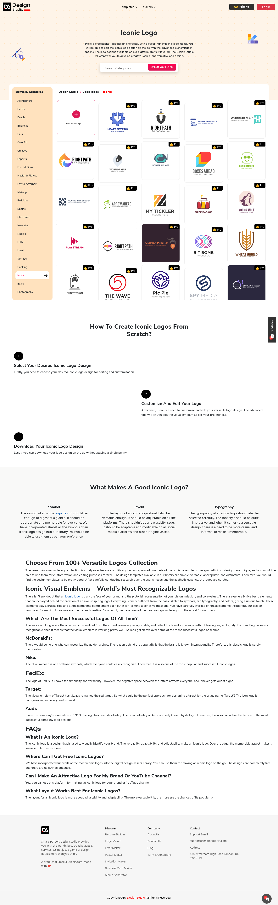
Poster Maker (113, 855)
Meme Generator (116, 875)
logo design (63, 513)
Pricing (241, 7)
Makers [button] (148, 7)
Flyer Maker (112, 848)
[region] (32, 196)
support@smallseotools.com (208, 841)
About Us (153, 834)
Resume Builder (115, 834)
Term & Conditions (159, 855)
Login (266, 7)
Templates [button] (127, 7)
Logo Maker (113, 841)
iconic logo (72, 596)
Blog (150, 848)
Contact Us (154, 841)
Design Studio (68, 92)
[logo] (45, 832)
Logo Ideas (91, 92)
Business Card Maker (118, 868)
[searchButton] (162, 67)
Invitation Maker (115, 861)
